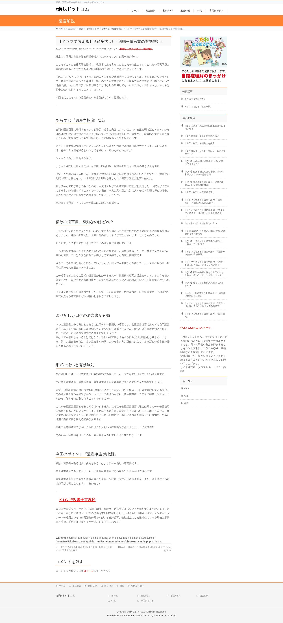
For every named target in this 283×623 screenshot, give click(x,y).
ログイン (89, 570)
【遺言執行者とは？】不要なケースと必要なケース (204, 152)
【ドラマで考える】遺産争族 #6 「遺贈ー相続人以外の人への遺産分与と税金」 (204, 263)
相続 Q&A (92, 586)
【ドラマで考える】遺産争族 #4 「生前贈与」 (204, 315)
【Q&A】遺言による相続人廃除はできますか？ (203, 284)
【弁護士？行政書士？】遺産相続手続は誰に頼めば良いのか (204, 294)
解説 (186, 403)
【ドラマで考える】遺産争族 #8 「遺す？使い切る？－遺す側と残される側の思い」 (204, 213)
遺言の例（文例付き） (195, 99)
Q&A (186, 388)
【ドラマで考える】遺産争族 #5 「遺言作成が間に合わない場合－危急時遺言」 (204, 305)
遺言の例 (108, 586)
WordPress (124, 615)
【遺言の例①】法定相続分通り (199, 192)
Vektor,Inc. (159, 615)
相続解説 (76, 586)
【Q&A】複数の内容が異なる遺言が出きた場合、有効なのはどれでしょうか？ (203, 274)
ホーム (62, 586)
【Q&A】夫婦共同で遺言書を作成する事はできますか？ (203, 162)
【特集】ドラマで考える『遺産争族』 (136, 49)
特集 (186, 396)
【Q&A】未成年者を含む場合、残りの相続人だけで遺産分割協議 (203, 183)
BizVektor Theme (141, 615)
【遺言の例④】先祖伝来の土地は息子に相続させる (204, 127)
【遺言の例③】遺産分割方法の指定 (201, 136)
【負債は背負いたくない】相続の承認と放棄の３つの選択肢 (204, 232)
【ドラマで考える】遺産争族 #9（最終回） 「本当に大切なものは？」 (203, 201)
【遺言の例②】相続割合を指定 (199, 143)
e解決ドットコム (72, 9)
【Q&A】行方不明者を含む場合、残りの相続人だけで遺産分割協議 (203, 173)
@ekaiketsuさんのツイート (195, 327)
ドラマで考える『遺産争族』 (198, 106)
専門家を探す (137, 586)
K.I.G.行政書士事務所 (77, 500)
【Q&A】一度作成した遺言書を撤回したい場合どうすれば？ (203, 242)
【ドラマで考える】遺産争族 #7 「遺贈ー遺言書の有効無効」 (204, 253)
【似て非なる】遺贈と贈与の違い (200, 223)
